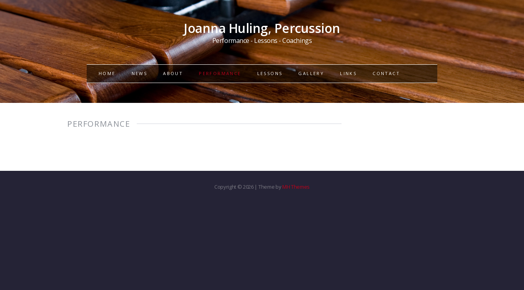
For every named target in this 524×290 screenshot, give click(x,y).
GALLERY (311, 73)
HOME (107, 73)
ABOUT (173, 73)
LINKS (348, 73)
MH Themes (296, 186)
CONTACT (386, 73)
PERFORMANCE (220, 73)
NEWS (139, 73)
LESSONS (270, 73)
